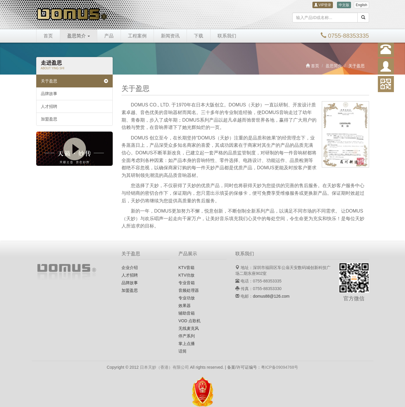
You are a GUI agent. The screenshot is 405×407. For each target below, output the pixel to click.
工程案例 (137, 35)
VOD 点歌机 (189, 320)
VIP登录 (322, 5)
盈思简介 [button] (78, 35)
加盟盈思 (49, 119)
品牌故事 (49, 93)
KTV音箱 (186, 267)
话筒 (182, 351)
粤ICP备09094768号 (279, 367)
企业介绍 (129, 267)
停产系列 (186, 336)
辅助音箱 (186, 313)
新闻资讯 (170, 35)
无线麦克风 (188, 328)
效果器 (184, 305)
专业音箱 (186, 282)
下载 (198, 35)
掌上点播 (186, 343)
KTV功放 (186, 275)
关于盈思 (74, 81)
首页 (48, 35)
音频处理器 (188, 290)
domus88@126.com (271, 296)
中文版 (344, 5)
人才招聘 (49, 106)
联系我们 (227, 35)
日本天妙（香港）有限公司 (164, 367)
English (361, 5)
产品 (109, 35)
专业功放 (186, 298)
